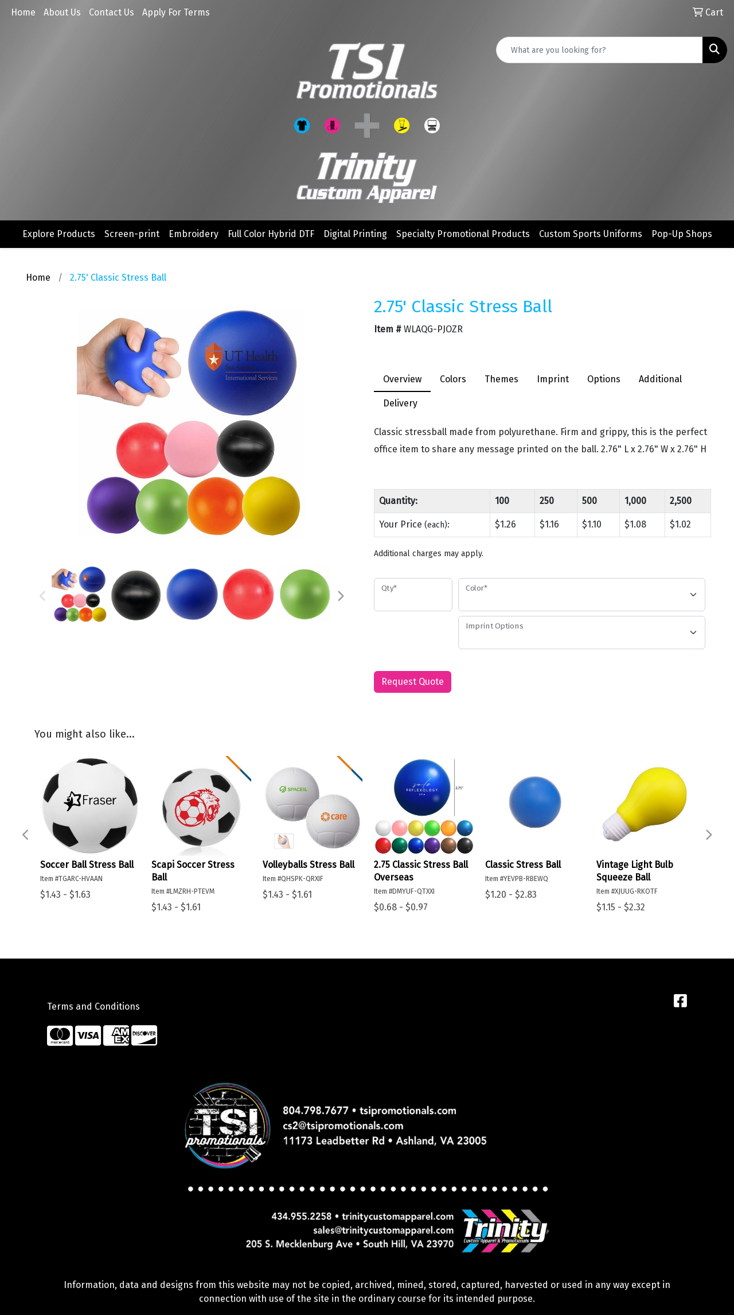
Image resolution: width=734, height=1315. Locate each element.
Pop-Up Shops (681, 233)
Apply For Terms (176, 12)
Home (23, 12)
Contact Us (111, 12)
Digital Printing (355, 233)
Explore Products (58, 233)
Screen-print (131, 233)
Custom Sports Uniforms (590, 233)
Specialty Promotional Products (463, 233)
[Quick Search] (599, 50)
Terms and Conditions (93, 1006)
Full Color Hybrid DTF (271, 233)
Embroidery (193, 233)
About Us (62, 12)
